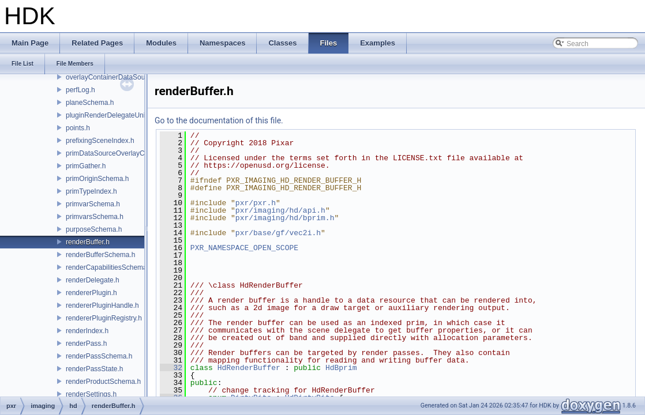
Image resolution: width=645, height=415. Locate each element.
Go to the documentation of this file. (219, 120)
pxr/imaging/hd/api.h (280, 210)
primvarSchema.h (93, 204)
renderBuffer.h (88, 242)
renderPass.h (86, 343)
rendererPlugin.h (91, 293)
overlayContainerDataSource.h (113, 77)
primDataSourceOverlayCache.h (116, 153)
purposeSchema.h (94, 229)
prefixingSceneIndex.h (100, 141)
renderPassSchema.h (99, 356)
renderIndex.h (87, 331)
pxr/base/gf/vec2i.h (278, 233)
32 (171, 368)
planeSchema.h (90, 103)
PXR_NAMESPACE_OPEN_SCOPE (244, 248)
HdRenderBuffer (248, 368)
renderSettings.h (91, 394)
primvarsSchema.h (94, 217)
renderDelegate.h (92, 280)
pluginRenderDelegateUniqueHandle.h (125, 115)
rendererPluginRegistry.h (104, 318)
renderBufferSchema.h (101, 255)
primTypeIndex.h (91, 191)
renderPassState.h (94, 369)
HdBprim (341, 368)
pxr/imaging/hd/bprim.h (285, 218)
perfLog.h (80, 90)
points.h (78, 128)
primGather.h (86, 166)
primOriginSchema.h (97, 179)
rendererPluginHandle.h (102, 305)
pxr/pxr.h (255, 203)
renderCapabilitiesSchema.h (109, 267)
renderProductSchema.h (103, 382)
